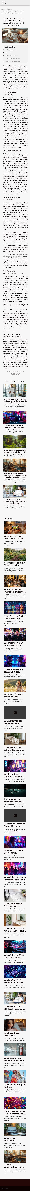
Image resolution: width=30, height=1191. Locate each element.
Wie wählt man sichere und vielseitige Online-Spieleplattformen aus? (15, 879)
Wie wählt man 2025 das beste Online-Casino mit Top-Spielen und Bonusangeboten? (15, 959)
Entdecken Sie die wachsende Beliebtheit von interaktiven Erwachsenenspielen (15, 593)
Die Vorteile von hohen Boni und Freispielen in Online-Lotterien (15, 1113)
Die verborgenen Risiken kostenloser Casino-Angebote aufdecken (13, 802)
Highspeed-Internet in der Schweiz (12, 256)
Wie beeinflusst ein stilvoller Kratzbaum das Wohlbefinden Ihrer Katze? (15, 751)
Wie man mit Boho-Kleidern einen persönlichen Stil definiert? (13, 698)
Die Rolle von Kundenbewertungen (13, 58)
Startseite (3, 9)
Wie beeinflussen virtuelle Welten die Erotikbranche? (13, 776)
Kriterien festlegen (9, 52)
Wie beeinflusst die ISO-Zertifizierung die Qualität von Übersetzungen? (15, 502)
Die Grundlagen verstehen (11, 50)
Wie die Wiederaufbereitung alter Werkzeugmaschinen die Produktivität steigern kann (15, 475)
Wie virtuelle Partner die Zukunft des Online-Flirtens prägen (14, 672)
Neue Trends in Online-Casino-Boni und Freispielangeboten (15, 618)
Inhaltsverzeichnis (9, 47)
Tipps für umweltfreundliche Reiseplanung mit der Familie (15, 451)
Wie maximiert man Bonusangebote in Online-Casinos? (13, 645)
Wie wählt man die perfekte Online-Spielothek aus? (13, 723)
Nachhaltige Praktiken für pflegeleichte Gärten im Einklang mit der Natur (15, 566)
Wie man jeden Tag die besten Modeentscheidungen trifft (15, 1088)
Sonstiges (9, 9)
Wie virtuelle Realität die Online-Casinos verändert (15, 426)
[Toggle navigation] (4, 2)
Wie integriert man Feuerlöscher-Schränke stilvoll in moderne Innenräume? (14, 1061)
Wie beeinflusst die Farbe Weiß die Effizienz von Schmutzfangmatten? (14, 907)
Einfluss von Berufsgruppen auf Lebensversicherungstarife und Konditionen (15, 401)
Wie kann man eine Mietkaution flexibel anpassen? (13, 982)
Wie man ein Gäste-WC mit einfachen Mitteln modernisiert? (15, 931)
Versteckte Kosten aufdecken (12, 55)
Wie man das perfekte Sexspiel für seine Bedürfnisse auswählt (14, 826)
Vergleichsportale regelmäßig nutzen (13, 61)
